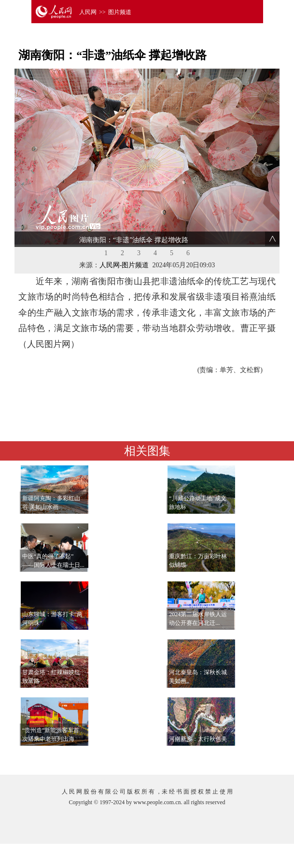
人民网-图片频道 (124, 265)
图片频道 (119, 12)
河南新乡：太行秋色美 (198, 739)
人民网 (88, 12)
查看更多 (248, 757)
